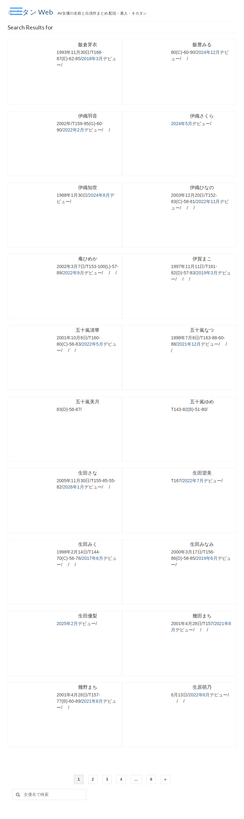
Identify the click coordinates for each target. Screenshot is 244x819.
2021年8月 (92, 701)
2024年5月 (181, 123)
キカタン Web (31, 12)
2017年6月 (92, 558)
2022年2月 (73, 129)
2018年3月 (92, 58)
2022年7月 (193, 480)
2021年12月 (189, 344)
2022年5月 (92, 344)
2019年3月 (207, 272)
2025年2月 (67, 623)
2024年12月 (208, 52)
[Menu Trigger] (16, 11)
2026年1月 (73, 486)
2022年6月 (199, 694)
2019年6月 (207, 558)
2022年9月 (73, 272)
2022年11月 (208, 201)
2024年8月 (99, 195)
